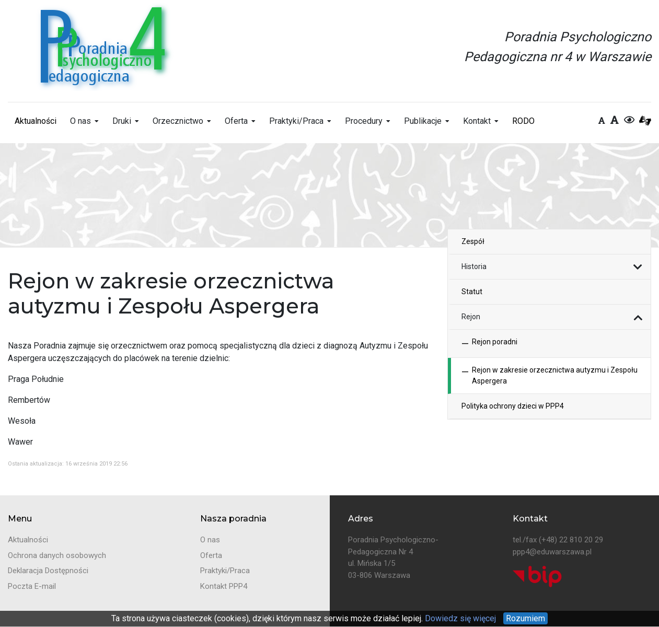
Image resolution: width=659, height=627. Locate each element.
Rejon (470, 316)
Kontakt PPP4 (223, 586)
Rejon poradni (489, 343)
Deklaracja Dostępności (48, 570)
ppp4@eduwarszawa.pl (552, 551)
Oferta (236, 121)
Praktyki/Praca (296, 121)
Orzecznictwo (178, 121)
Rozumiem (525, 618)
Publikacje (423, 121)
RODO (523, 121)
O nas (80, 121)
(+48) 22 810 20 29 (571, 539)
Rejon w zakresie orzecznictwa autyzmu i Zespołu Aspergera (549, 376)
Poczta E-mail (32, 586)
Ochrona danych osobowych (57, 555)
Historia (474, 266)
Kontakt (477, 121)
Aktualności (35, 121)
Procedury (364, 121)
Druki (121, 121)
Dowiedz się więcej (459, 618)
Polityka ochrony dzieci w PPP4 (512, 406)
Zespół (472, 241)
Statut (471, 291)
